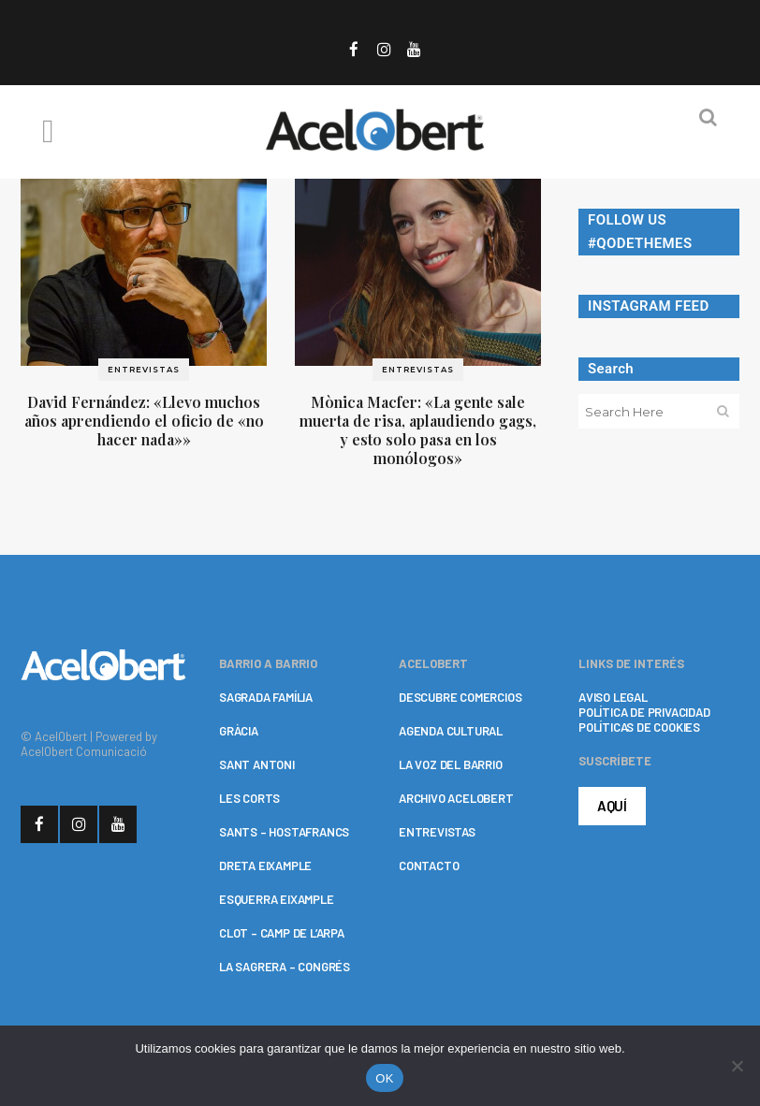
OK (384, 1078)
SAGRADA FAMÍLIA (266, 697)
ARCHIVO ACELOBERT (456, 798)
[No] (736, 1065)
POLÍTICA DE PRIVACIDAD (644, 712)
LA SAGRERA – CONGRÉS (284, 966)
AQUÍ (612, 805)
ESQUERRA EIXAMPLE (276, 899)
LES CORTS (249, 798)
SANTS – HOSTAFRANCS (284, 831)
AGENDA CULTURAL (451, 730)
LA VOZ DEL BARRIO (451, 764)
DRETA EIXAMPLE (265, 865)
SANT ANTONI (257, 764)
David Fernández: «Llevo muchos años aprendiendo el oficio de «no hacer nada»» (144, 420)
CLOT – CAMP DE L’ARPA (281, 932)
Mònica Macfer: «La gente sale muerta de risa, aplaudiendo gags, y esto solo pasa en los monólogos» (418, 430)
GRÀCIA (238, 730)
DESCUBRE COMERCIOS (460, 697)
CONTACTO (429, 865)
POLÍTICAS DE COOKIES (639, 727)
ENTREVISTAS (437, 831)
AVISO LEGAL (613, 697)
